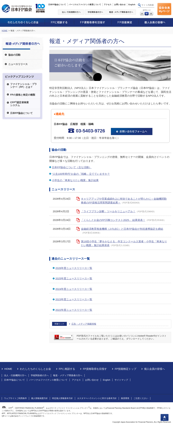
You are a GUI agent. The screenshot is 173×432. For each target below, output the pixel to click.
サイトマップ (121, 380)
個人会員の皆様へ (154, 368)
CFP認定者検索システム (19, 104)
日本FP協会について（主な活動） (72, 167)
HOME (4, 31)
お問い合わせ (120, 4)
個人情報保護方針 (39, 398)
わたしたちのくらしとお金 (35, 368)
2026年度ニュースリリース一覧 (73, 268)
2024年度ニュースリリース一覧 (73, 288)
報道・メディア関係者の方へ (67, 375)
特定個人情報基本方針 (62, 398)
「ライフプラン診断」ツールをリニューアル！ (108, 211)
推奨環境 (125, 398)
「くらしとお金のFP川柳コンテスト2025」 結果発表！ (113, 220)
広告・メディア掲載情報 (83, 324)
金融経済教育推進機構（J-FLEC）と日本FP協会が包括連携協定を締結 (122, 228)
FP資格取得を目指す (95, 368)
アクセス (107, 4)
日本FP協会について (57, 4)
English (131, 4)
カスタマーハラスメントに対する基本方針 (97, 398)
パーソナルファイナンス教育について (85, 4)
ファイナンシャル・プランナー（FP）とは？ (23, 85)
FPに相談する (67, 368)
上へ (164, 417)
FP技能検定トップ (125, 368)
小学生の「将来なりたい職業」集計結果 (75, 180)
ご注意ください (141, 398)
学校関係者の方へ (40, 375)
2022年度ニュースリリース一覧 (73, 309)
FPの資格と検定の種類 (22, 94)
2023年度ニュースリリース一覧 (73, 299)
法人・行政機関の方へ (15, 375)
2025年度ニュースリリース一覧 (73, 278)
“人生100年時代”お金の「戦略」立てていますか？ (81, 173)
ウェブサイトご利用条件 (15, 398)
